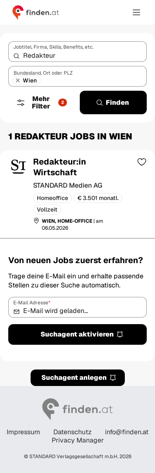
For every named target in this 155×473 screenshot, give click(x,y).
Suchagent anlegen (79, 377)
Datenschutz (72, 432)
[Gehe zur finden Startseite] (35, 12)
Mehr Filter (41, 102)
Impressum (23, 432)
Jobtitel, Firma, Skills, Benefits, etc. (53, 47)
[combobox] (77, 51)
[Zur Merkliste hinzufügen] (141, 161)
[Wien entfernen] (18, 80)
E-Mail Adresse (31, 302)
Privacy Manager (78, 440)
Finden (112, 102)
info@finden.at (126, 432)
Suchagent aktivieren (82, 334)
